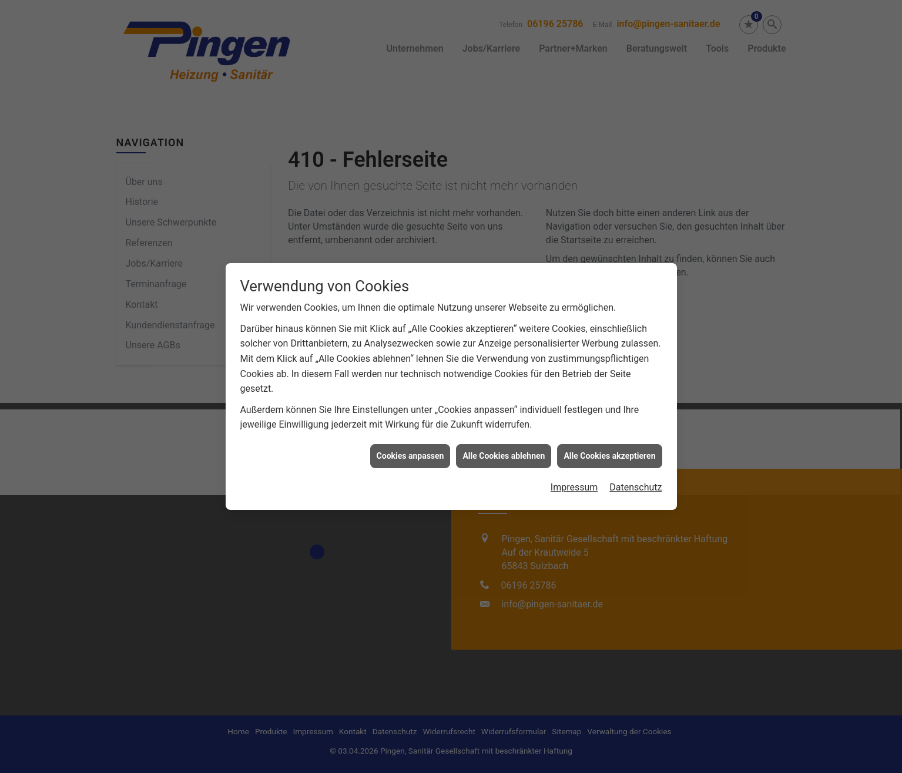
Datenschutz (635, 430)
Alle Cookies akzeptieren (609, 398)
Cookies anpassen (410, 398)
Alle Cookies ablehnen (503, 398)
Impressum (574, 430)
